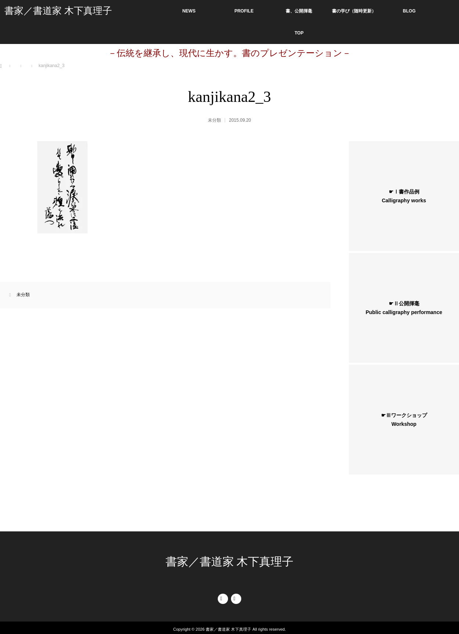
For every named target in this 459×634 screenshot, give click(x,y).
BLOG (409, 11)
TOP (298, 33)
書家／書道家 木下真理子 (58, 10)
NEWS (188, 11)
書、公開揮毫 (299, 11)
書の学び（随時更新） (354, 11)
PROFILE (243, 11)
